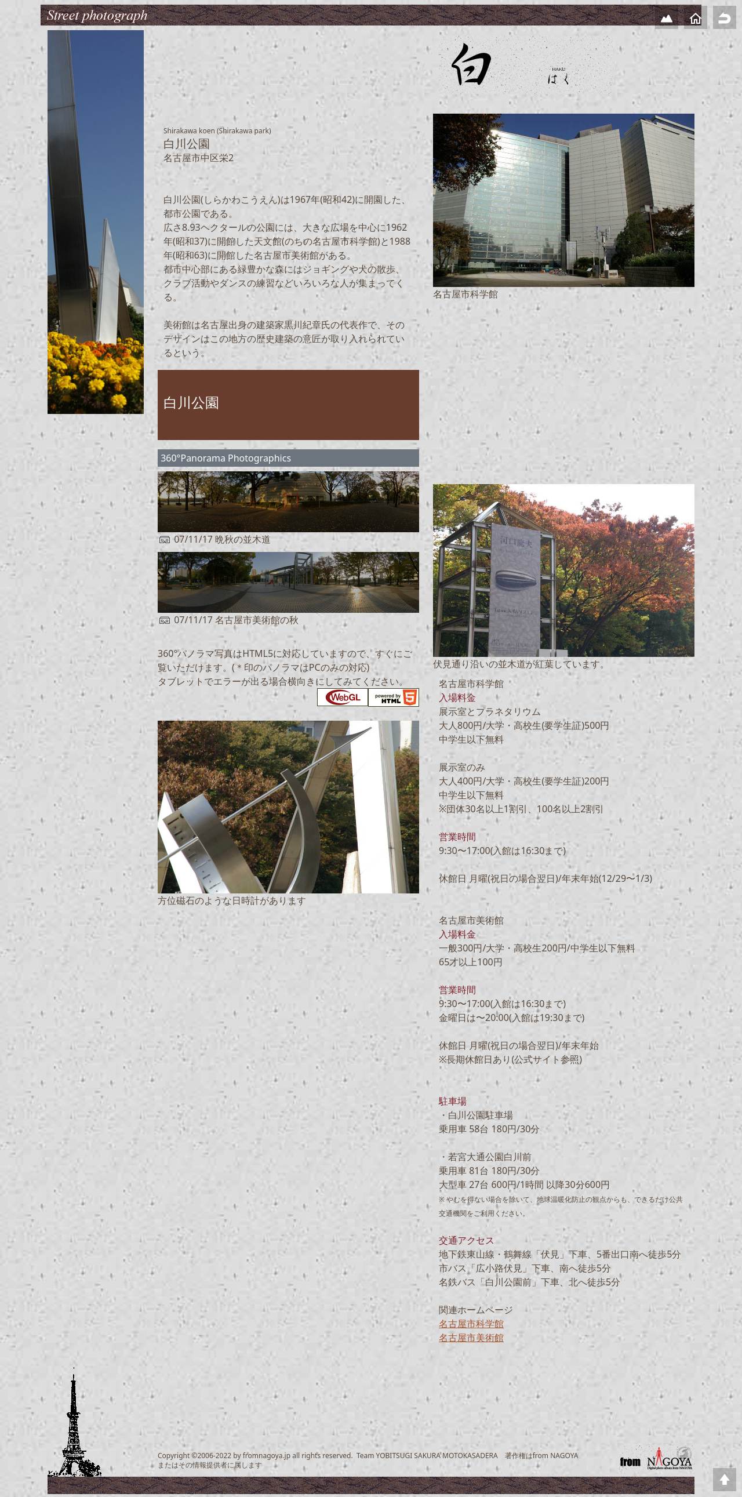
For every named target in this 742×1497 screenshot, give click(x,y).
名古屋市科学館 (471, 1323)
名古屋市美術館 (471, 1337)
